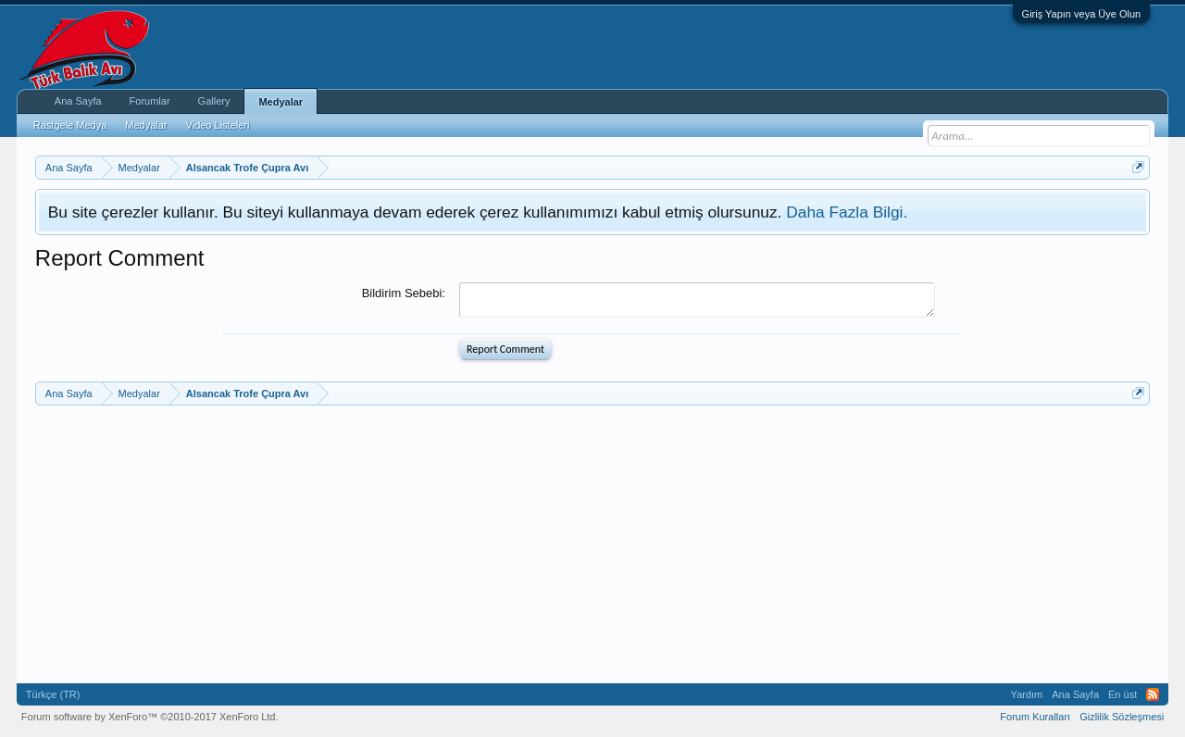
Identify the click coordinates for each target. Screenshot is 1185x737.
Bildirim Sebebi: (403, 293)
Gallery (214, 100)
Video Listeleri (218, 125)
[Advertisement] (590, 544)
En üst (1122, 694)
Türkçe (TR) (53, 694)
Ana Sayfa (78, 100)
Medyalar (280, 101)
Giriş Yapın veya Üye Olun (1081, 13)
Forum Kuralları (1035, 716)
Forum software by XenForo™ (150, 716)
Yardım (1027, 694)
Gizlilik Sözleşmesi (1121, 716)
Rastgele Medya (70, 125)
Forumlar (150, 100)
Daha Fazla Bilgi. (846, 212)
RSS (1152, 694)
